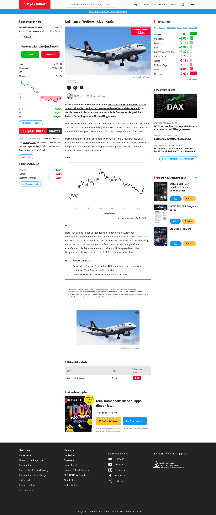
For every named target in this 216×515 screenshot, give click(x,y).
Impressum (25, 455)
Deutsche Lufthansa (133, 218)
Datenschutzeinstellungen (33, 475)
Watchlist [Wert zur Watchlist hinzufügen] (27, 37)
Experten (69, 460)
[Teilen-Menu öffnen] (69, 88)
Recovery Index (29, 142)
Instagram (117, 469)
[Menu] (192, 4)
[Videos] (173, 4)
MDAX (179, 27)
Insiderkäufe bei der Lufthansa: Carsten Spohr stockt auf (100, 274)
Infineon (157, 34)
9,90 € (175, 221)
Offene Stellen (27, 484)
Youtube (116, 464)
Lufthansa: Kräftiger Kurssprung (172, 138)
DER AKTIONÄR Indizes (76, 475)
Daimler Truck (160, 56)
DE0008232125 (36, 31)
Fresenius (158, 43)
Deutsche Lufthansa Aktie (30, 27)
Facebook (117, 475)
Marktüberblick (72, 465)
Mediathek (69, 455)
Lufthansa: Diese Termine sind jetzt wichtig (94, 270)
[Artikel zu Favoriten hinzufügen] (81, 87)
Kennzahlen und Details (31, 122)
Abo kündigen (26, 489)
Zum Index (26, 156)
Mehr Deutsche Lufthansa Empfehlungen (178, 158)
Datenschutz (26, 465)
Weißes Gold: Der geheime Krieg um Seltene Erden (180, 187)
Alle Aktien (69, 450)
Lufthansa (72, 82)
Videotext (24, 479)
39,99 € (176, 243)
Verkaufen (50, 54)
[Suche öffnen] (66, 4)
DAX (155, 27)
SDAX (185, 27)
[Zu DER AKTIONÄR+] (160, 4)
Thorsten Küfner (98, 96)
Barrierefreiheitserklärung (33, 470)
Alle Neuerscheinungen (192, 177)
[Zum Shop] (135, 4)
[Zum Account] (146, 4)
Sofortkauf (108, 421)
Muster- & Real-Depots (76, 470)
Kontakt (116, 458)
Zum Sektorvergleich (30, 184)
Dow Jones (171, 27)
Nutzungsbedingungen (31, 460)
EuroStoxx (193, 27)
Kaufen (30, 54)
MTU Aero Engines (161, 65)
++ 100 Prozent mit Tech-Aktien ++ (108, 11)
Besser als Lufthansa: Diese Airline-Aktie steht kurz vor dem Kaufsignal (107, 266)
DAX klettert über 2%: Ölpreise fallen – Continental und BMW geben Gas (175, 128)
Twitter (115, 481)
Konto (108, 431)
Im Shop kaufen (134, 421)
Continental (159, 38)
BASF (156, 47)
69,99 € (176, 198)
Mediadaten (25, 450)
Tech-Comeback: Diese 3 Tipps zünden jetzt (119, 403)
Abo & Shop (70, 479)
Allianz (157, 69)
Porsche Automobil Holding (165, 51)
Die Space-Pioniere (180, 228)
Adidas (157, 60)
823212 (23, 31)
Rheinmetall (159, 73)
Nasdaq (162, 27)
